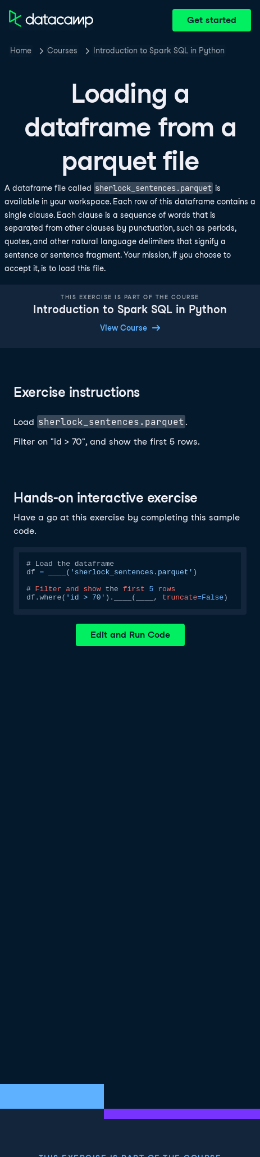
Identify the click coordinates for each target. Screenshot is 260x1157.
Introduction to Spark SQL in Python (159, 50)
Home (20, 50)
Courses (62, 50)
